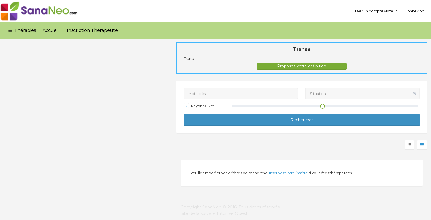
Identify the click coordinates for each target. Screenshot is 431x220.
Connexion (414, 11)
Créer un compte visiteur (374, 11)
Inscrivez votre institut (288, 173)
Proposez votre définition (301, 66)
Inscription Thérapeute (92, 30)
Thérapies (25, 30)
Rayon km (199, 105)
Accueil (51, 30)
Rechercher (301, 119)
